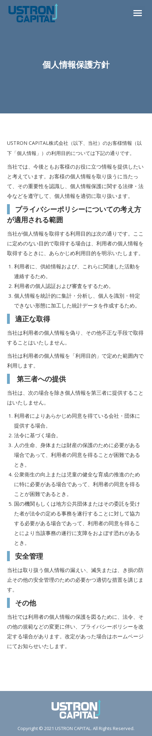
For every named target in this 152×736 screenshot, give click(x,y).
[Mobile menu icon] (137, 13)
